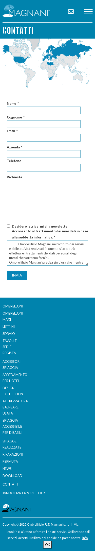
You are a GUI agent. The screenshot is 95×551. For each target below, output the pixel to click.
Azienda (14, 147)
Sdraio (9, 334)
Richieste (14, 177)
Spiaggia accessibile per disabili (12, 426)
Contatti (11, 484)
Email (12, 131)
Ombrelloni (13, 306)
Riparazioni (13, 454)
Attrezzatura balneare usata (14, 407)
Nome (12, 103)
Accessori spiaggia (12, 364)
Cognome (15, 117)
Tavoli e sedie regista (10, 347)
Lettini (9, 326)
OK (47, 545)
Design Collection (13, 391)
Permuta (10, 461)
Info (85, 538)
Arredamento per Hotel (14, 378)
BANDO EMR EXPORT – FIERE (24, 493)
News (7, 469)
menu (88, 11)
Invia (17, 275)
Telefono (14, 161)
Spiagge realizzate (12, 444)
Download (12, 476)
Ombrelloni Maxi (13, 316)
